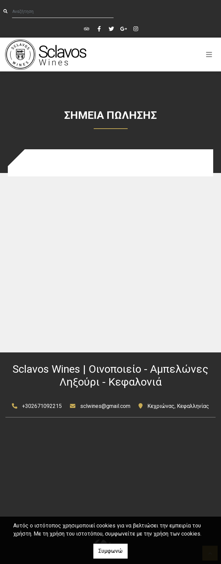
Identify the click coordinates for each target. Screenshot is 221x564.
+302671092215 (42, 406)
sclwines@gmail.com (105, 406)
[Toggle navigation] (209, 54)
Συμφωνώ (110, 551)
